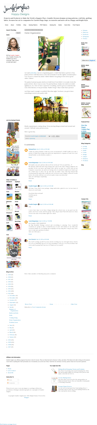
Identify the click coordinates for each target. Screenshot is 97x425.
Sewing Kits (53, 25)
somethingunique (34, 162)
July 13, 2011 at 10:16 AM (46, 204)
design (85, 154)
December (13, 295)
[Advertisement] (51, 289)
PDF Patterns (43, 25)
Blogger (26, 397)
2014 (9, 286)
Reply (30, 157)
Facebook (85, 34)
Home (6, 25)
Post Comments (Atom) (39, 307)
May (11, 327)
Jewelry (85, 148)
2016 (9, 282)
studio (84, 150)
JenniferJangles (33, 186)
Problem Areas (13, 322)
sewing (85, 146)
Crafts (84, 152)
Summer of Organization (13, 309)
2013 (9, 289)
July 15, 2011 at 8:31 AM (42, 239)
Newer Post (28, 304)
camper (85, 156)
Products (85, 160)
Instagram (86, 36)
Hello (10, 315)
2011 (9, 293)
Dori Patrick (32, 239)
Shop (24, 25)
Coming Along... (13, 318)
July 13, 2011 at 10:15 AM (46, 186)
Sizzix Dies (67, 25)
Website (85, 30)
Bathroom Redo (13, 313)
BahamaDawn (32, 149)
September (13, 302)
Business (85, 158)
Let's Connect (12, 370)
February (12, 334)
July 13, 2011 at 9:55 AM (43, 149)
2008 (9, 344)
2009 (9, 342)
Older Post (74, 304)
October (12, 300)
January (12, 337)
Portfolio (18, 25)
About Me (10, 372)
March (12, 332)
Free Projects (76, 25)
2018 (9, 277)
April (11, 330)
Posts (9, 380)
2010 (9, 340)
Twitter (85, 38)
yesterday (33, 73)
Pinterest (85, 32)
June (11, 325)
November (13, 298)
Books (60, 25)
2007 (9, 347)
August (12, 305)
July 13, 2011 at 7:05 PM (45, 221)
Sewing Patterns (33, 25)
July (11, 307)
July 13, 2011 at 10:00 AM (46, 162)
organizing (32, 138)
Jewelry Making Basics (64, 378)
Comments (11, 383)
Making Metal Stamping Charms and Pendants (71, 369)
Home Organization (15, 320)
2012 (9, 291)
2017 (9, 279)
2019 (9, 274)
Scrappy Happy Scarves (65, 386)
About (12, 25)
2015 (9, 284)
